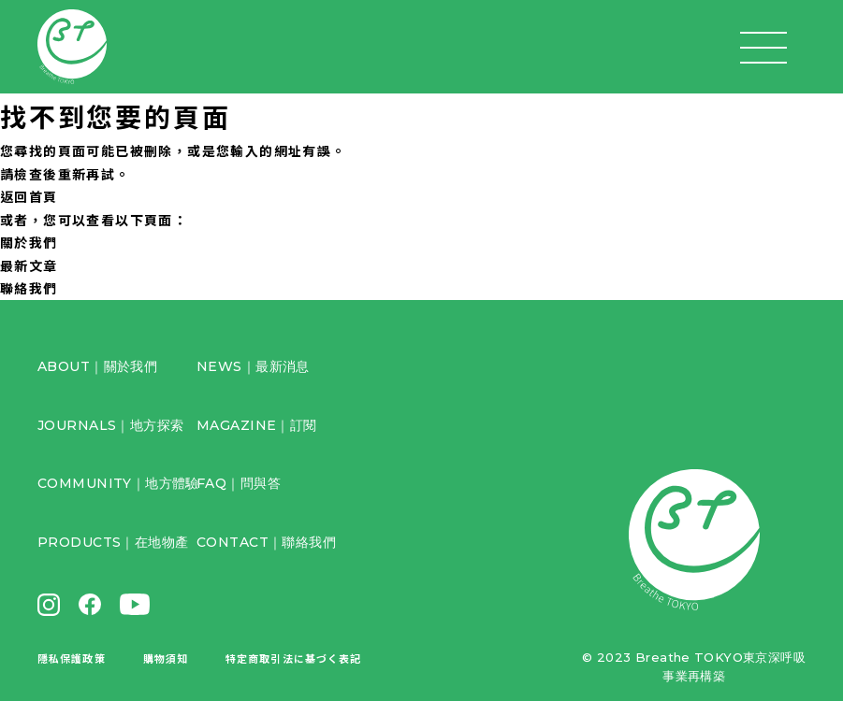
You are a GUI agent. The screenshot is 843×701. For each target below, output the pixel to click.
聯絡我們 (29, 288)
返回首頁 (29, 196)
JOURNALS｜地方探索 (110, 425)
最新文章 (29, 265)
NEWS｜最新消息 (253, 366)
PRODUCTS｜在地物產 (112, 542)
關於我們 (29, 242)
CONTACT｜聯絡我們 (266, 542)
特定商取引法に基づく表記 (293, 658)
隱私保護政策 (71, 658)
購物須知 (165, 658)
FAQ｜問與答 (238, 483)
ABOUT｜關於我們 (97, 366)
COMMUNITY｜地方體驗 (118, 483)
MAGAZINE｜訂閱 (256, 425)
